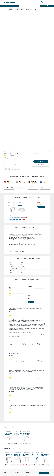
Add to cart (41, 161)
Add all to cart (41, 206)
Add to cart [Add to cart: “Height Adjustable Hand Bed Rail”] (21, 444)
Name (29, 295)
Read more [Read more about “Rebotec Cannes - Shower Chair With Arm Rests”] (48, 465)
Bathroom (10, 9)
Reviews (38, 197)
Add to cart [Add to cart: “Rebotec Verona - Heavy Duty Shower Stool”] (12, 444)
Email (29, 298)
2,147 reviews (17, 179)
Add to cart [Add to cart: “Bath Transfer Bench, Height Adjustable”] (21, 465)
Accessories (17, 197)
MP (43, 181)
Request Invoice (17, 474)
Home (5, 9)
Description (24, 197)
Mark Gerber (9, 181)
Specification (31, 197)
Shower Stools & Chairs (19, 9)
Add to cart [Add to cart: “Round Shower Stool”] (30, 465)
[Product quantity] (40, 158)
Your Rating (30, 286)
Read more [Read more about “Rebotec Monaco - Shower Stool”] (30, 444)
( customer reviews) (11, 155)
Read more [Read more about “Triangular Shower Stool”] (12, 465)
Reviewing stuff (33, 181)
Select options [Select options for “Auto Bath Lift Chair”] (39, 465)
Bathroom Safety (34, 452)
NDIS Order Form (7, 474)
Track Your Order (28, 474)
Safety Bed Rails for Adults (17, 431)
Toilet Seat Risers (20, 202)
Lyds (20, 181)
